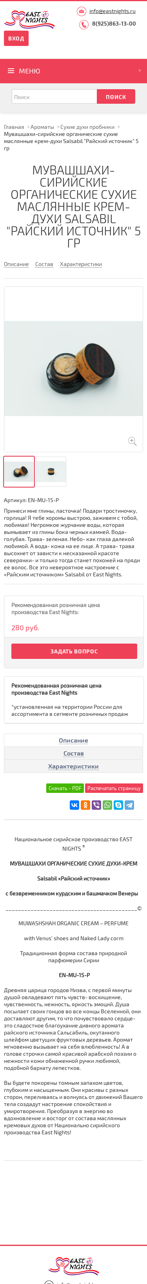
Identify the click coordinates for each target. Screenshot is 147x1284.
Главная (14, 126)
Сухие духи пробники (87, 126)
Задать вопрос (74, 651)
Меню (29, 70)
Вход (16, 38)
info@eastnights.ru (112, 10)
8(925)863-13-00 (114, 23)
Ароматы (42, 126)
